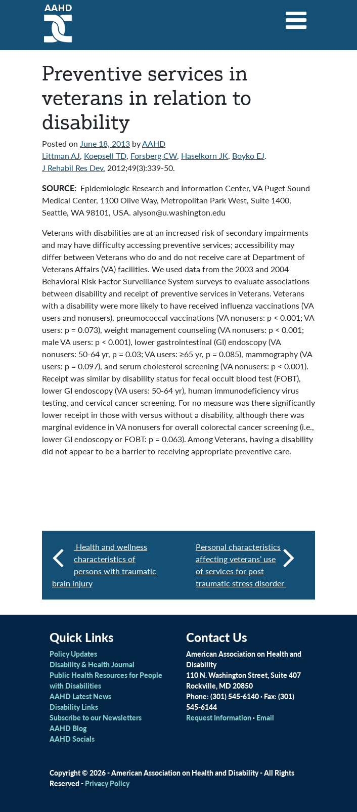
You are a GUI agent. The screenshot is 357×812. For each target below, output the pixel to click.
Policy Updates (73, 654)
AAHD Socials (72, 739)
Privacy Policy (107, 783)
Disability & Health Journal (92, 664)
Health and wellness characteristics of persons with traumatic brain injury (104, 565)
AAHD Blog (68, 728)
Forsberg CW (153, 155)
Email (265, 717)
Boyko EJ (248, 155)
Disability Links (74, 707)
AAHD (153, 143)
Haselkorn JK (204, 155)
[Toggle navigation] (296, 16)
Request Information (218, 717)
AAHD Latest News (80, 696)
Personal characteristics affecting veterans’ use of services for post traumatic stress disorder (245, 565)
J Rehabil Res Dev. (73, 168)
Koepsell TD (105, 155)
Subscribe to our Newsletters (96, 717)
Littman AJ (61, 155)
